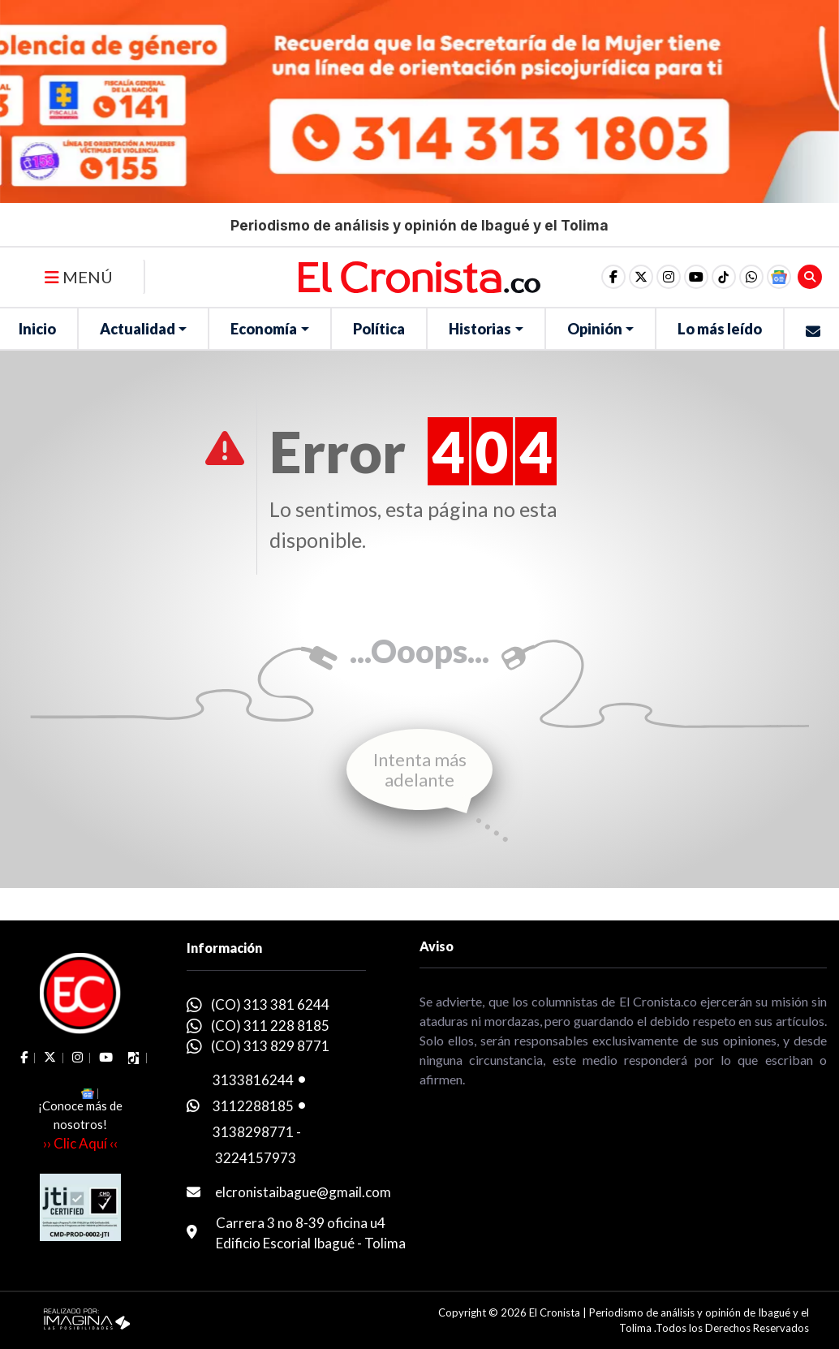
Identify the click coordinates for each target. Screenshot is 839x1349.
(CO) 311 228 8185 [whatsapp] (270, 1025)
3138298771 (253, 1131)
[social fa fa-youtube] (696, 277)
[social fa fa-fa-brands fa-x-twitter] (641, 277)
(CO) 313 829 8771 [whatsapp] (270, 1045)
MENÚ (79, 277)
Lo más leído (720, 329)
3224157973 (255, 1157)
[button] (751, 277)
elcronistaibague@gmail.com (303, 1191)
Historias (480, 329)
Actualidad (137, 329)
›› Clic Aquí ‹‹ (80, 1143)
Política (379, 329)
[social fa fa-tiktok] (724, 277)
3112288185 (253, 1105)
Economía (263, 329)
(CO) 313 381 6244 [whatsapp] (270, 1004)
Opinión (594, 329)
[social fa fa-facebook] (613, 277)
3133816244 (253, 1079)
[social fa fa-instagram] (668, 277)
